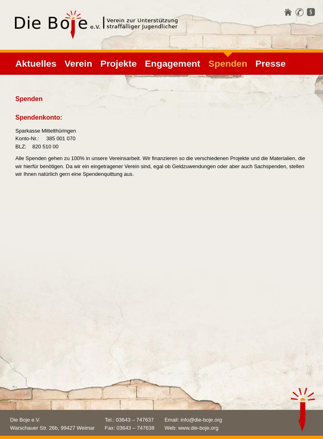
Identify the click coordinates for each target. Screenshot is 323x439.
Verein (78, 63)
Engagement (172, 63)
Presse (271, 63)
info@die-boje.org (201, 420)
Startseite (288, 12)
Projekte (118, 63)
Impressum (311, 12)
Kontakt (300, 12)
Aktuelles (36, 63)
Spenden (227, 63)
